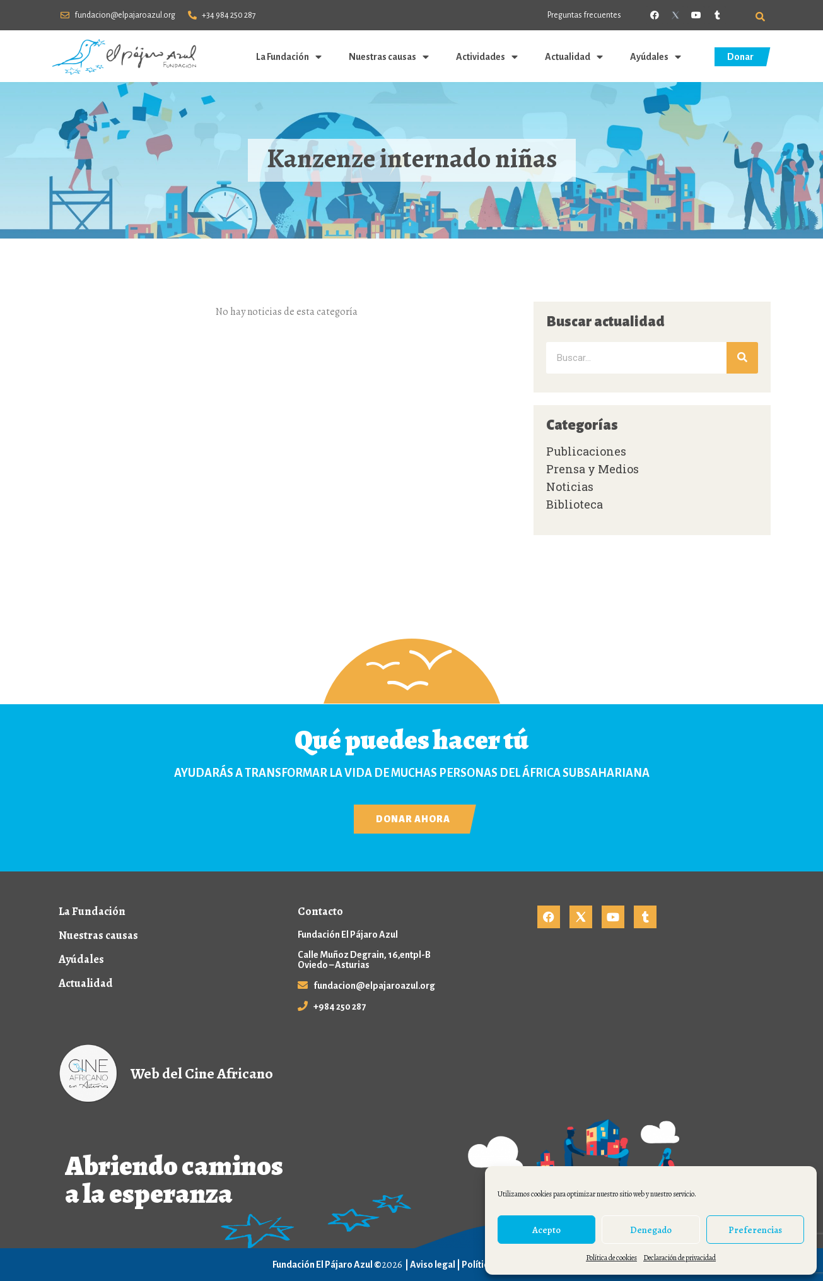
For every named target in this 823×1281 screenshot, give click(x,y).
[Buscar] (742, 358)
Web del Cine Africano (202, 1073)
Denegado (651, 1230)
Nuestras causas (390, 56)
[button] (760, 16)
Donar (740, 57)
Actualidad (575, 56)
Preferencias (755, 1230)
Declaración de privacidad (679, 1258)
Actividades (488, 56)
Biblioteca (574, 504)
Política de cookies (611, 1258)
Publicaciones (586, 451)
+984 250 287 (339, 1006)
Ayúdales (656, 56)
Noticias (569, 486)
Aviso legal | (436, 1265)
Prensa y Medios (592, 468)
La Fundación (290, 56)
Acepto (546, 1230)
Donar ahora (413, 819)
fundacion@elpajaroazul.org (374, 986)
